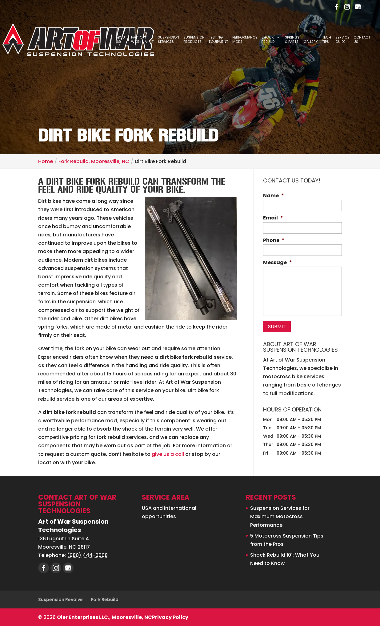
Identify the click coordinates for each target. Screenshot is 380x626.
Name (273, 196)
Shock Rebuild (268, 39)
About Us (121, 39)
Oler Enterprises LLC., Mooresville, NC (104, 617)
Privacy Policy (170, 617)
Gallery (311, 41)
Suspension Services (168, 39)
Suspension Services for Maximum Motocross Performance (280, 516)
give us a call (168, 454)
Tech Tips (326, 39)
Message (277, 263)
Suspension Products (194, 39)
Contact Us (362, 39)
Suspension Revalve (60, 599)
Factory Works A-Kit (142, 39)
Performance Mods (244, 39)
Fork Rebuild (104, 599)
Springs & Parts (292, 39)
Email (273, 218)
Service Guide (342, 39)
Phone (274, 240)
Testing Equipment (218, 39)
